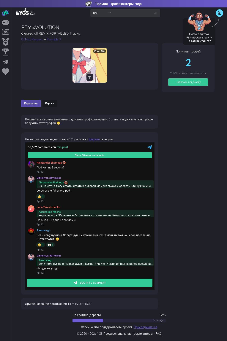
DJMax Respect (32, 39)
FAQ (158, 333)
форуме (94, 139)
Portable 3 (54, 39)
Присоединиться (145, 327)
